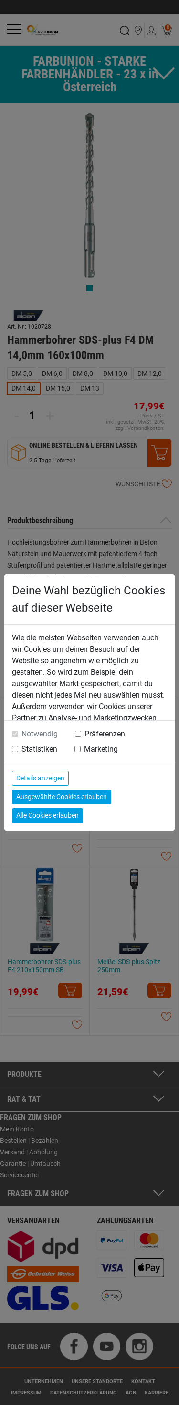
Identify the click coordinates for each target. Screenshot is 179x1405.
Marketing (101, 749)
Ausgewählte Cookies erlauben (61, 797)
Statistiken (39, 749)
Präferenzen (104, 733)
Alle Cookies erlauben (47, 815)
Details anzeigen (40, 778)
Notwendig (39, 733)
